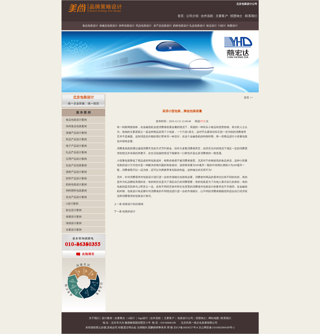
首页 (181, 16)
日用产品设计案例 (76, 158)
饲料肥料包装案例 (76, 190)
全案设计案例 (74, 229)
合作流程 (207, 16)
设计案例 (107, 318)
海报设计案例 (74, 223)
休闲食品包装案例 (76, 126)
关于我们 (94, 318)
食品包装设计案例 (76, 119)
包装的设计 (128, 211)
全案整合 (120, 318)
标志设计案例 (74, 210)
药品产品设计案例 (76, 139)
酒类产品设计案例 (76, 171)
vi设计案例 (72, 203)
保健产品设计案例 (76, 132)
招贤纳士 (236, 16)
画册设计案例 (74, 216)
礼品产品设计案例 (76, 152)
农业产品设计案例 (76, 197)
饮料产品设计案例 (76, 178)
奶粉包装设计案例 (76, 184)
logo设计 (143, 318)
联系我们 (251, 16)
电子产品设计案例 (76, 145)
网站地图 (213, 318)
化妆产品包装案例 (76, 165)
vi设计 (131, 318)
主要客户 (222, 16)
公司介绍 (192, 16)
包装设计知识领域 (132, 204)
